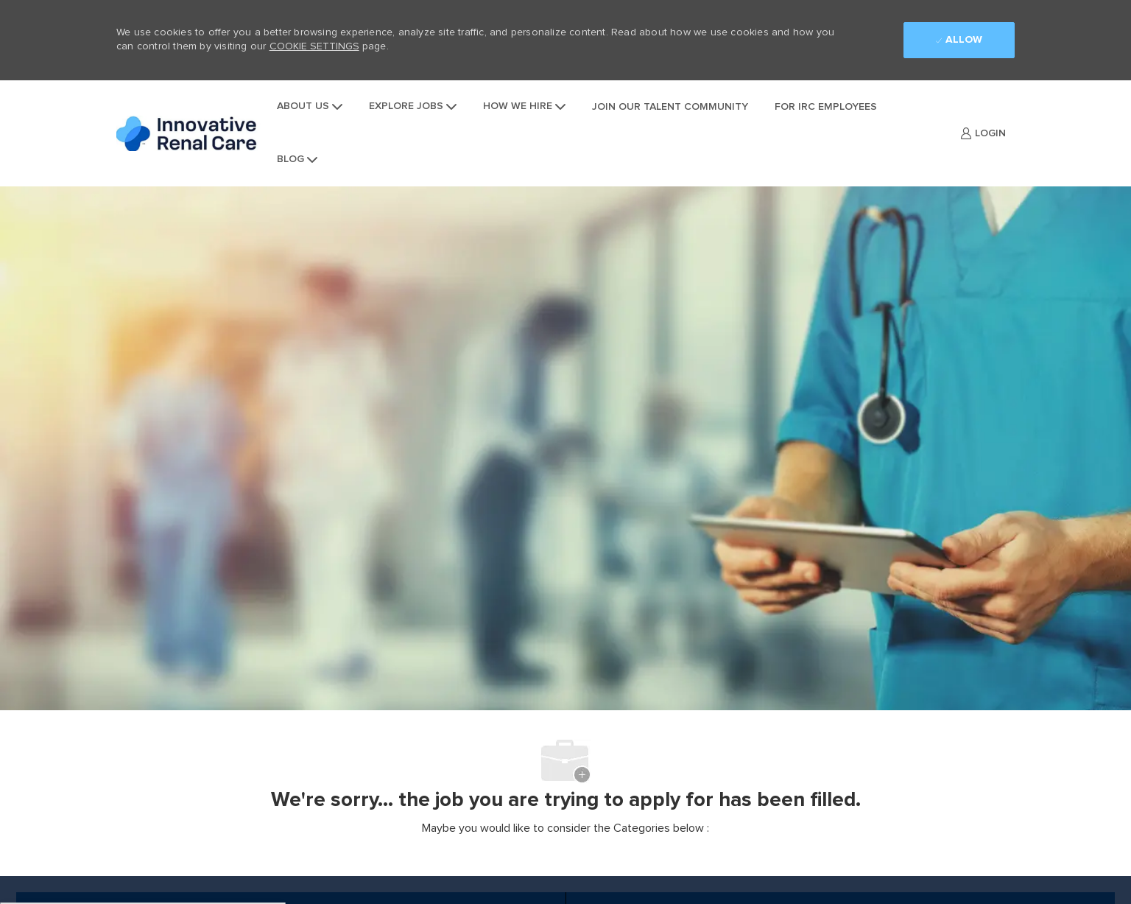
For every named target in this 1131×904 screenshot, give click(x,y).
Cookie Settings (314, 46)
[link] (983, 133)
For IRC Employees (826, 107)
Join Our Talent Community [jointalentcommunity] (670, 107)
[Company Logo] (190, 134)
